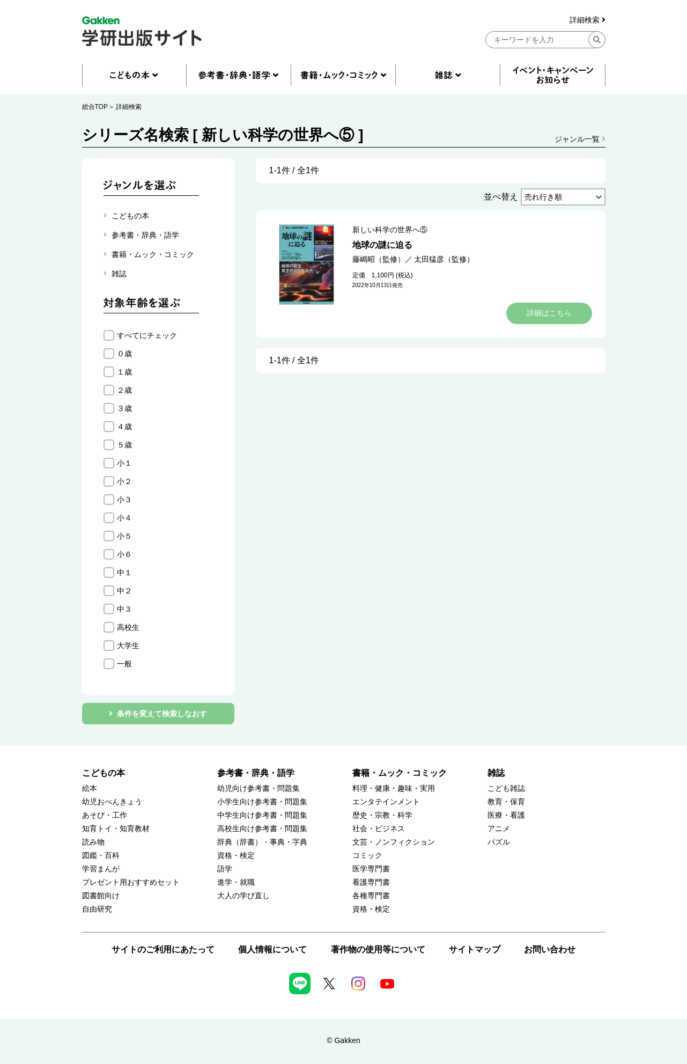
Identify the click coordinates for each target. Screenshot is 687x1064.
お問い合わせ (549, 949)
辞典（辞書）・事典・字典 (262, 842)
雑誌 (496, 772)
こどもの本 (103, 772)
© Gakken (343, 1040)
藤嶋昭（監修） (378, 259)
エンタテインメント (386, 802)
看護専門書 (371, 882)
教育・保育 (506, 802)
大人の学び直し (243, 896)
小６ (124, 554)
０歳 (124, 353)
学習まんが (101, 869)
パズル (498, 842)
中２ (124, 590)
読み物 (93, 842)
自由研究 (97, 909)
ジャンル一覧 (580, 139)
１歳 (124, 372)
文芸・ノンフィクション (393, 842)
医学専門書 (371, 869)
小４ (124, 517)
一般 (124, 663)
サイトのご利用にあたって (163, 949)
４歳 (124, 426)
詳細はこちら (549, 313)
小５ (124, 536)
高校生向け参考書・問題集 (262, 829)
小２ (124, 481)
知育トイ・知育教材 (116, 829)
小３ (124, 499)
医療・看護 (506, 815)
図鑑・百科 (101, 856)
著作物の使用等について (378, 949)
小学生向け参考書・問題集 (262, 802)
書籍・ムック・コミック (399, 772)
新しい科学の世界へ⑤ (389, 229)
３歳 (124, 408)
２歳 (124, 390)
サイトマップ (474, 949)
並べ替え (501, 196)
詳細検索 (587, 20)
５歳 (124, 445)
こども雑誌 (506, 788)
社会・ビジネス (378, 829)
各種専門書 (371, 896)
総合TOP (95, 107)
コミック (367, 856)
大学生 (128, 645)
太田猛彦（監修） (444, 259)
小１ (124, 463)
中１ (124, 572)
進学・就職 (236, 882)
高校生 (128, 627)
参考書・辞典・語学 (255, 772)
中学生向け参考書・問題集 (262, 815)
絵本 (89, 788)
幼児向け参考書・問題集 (258, 788)
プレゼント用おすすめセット (131, 882)
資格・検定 (236, 856)
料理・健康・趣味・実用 (393, 788)
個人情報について (272, 949)
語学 (224, 869)
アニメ (498, 829)
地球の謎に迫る (382, 245)
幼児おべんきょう (112, 802)
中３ (124, 609)
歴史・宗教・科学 (382, 815)
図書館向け (101, 896)
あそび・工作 (104, 815)
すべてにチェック (147, 335)
